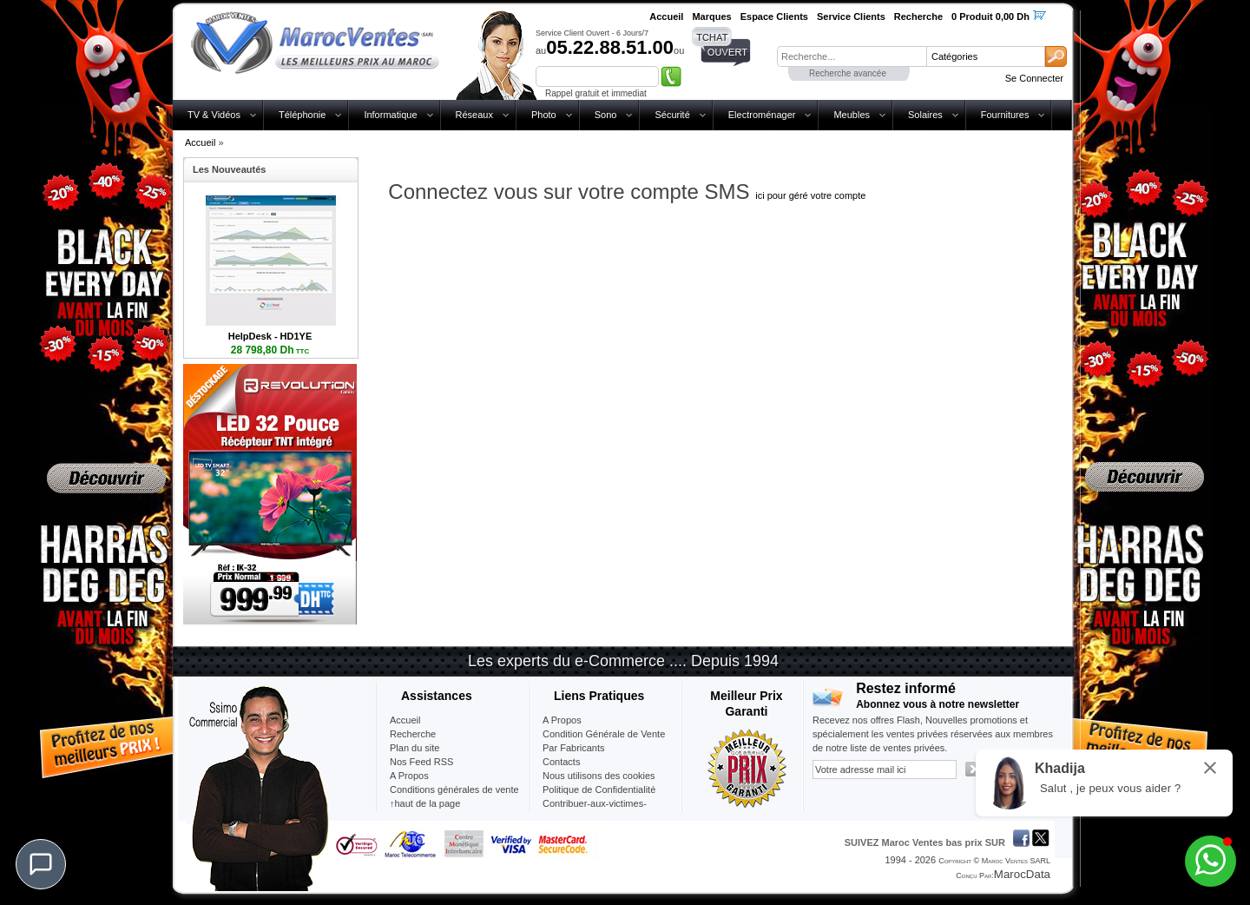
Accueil (200, 142)
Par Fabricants (574, 748)
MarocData (1022, 874)
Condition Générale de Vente (604, 734)
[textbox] (851, 56)
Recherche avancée (847, 73)
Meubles (851, 114)
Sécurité (672, 114)
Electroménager (762, 114)
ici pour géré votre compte (810, 195)
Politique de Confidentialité (599, 789)
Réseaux (474, 114)
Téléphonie (302, 114)
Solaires (925, 114)
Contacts (561, 761)
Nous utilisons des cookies (599, 775)
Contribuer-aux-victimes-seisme (595, 810)
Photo (543, 114)
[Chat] (41, 864)
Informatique (390, 114)
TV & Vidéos (214, 114)
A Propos (562, 720)
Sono (606, 114)
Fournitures (1005, 114)
